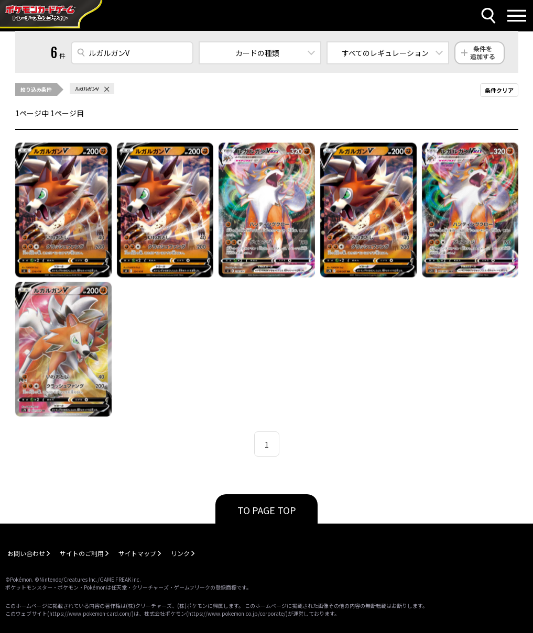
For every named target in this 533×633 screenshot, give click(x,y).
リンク (180, 553)
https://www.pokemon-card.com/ (90, 613)
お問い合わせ (26, 553)
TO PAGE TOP (266, 510)
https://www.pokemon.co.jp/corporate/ (237, 613)
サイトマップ (137, 553)
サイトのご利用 (82, 553)
